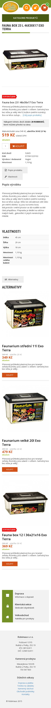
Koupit (18, 146)
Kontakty (26, 694)
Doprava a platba (25, 683)
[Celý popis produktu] (32, 115)
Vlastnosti (11, 176)
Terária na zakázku (25, 685)
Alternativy (11, 279)
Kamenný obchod (25, 688)
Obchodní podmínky (25, 691)
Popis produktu (13, 170)
